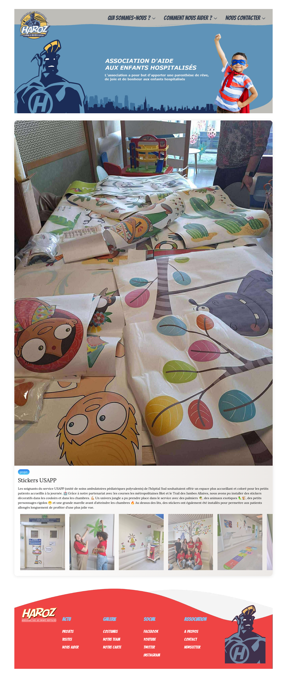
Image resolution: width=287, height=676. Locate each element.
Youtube (150, 639)
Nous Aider (70, 647)
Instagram (152, 655)
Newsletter (192, 647)
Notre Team (111, 639)
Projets (68, 631)
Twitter (149, 647)
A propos (191, 631)
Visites (67, 639)
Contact (190, 639)
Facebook (151, 631)
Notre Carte (112, 647)
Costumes (110, 631)
